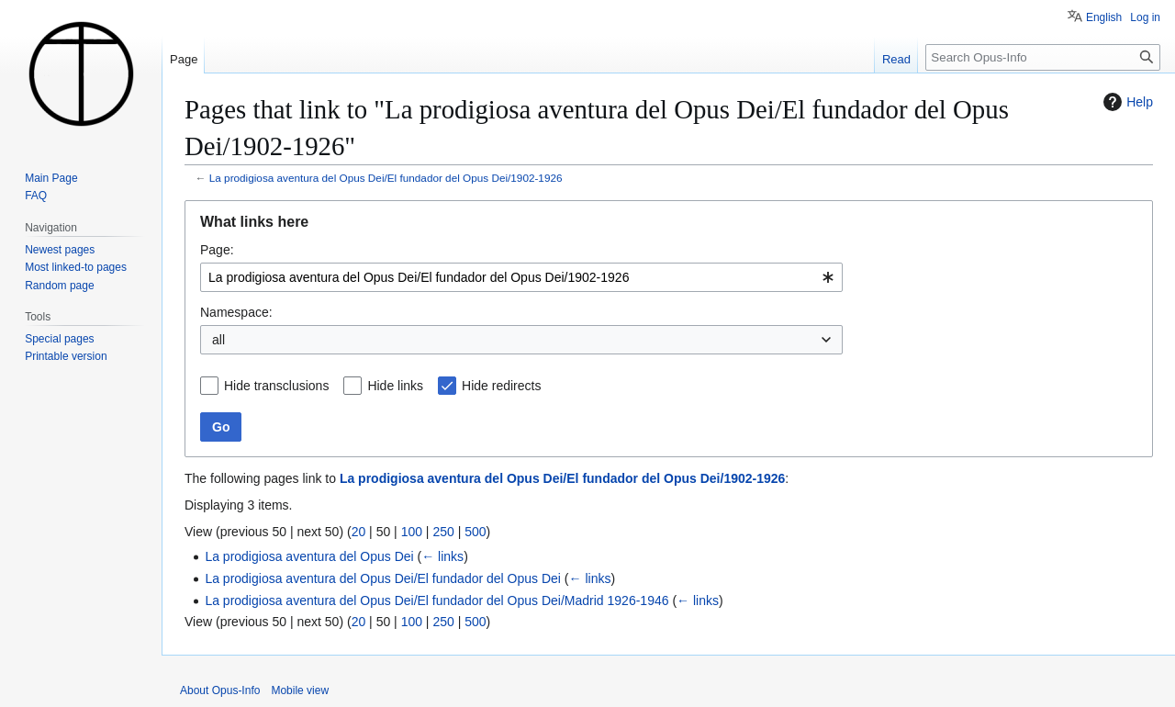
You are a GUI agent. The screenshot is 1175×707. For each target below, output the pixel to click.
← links (442, 556)
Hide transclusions (276, 385)
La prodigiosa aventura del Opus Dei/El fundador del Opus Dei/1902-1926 (386, 178)
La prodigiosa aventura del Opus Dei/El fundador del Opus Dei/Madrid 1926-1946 (436, 600)
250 (442, 531)
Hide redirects (501, 385)
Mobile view (300, 690)
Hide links (395, 385)
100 (411, 531)
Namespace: (236, 312)
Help (1126, 102)
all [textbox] (218, 339)
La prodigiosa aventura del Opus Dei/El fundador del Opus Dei (383, 578)
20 (359, 531)
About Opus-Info (220, 690)
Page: (217, 249)
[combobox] (521, 277)
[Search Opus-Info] (1042, 57)
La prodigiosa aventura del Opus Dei (309, 556)
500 (475, 531)
